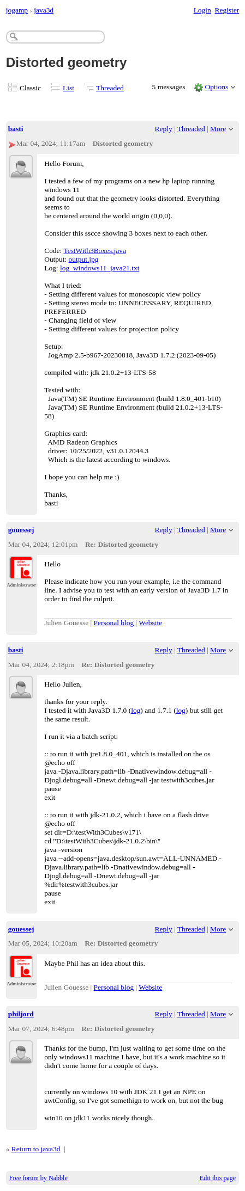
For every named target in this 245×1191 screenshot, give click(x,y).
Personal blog (114, 623)
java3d (43, 10)
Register (226, 10)
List (68, 88)
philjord (21, 1014)
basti (15, 129)
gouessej (21, 530)
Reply (163, 129)
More (218, 129)
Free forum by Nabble (38, 1178)
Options (217, 87)
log (135, 710)
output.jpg (84, 259)
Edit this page (218, 1178)
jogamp (17, 10)
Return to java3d (36, 1149)
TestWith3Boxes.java (94, 250)
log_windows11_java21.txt (99, 268)
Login (202, 10)
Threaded (110, 88)
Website (150, 623)
